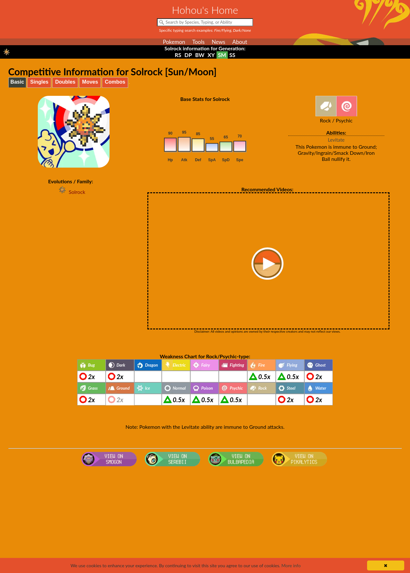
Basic (17, 82)
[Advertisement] (205, 520)
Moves (90, 82)
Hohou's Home (205, 10)
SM (222, 55)
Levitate (336, 140)
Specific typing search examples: (205, 30)
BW (199, 55)
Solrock (70, 192)
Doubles (65, 82)
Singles (39, 82)
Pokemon (174, 41)
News (218, 41)
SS (232, 55)
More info (290, 565)
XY (211, 55)
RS (178, 55)
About (239, 41)
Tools (198, 41)
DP (188, 55)
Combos (115, 82)
